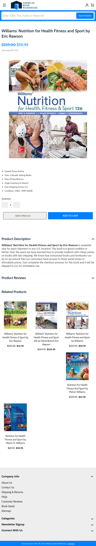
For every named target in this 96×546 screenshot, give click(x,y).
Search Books (85, 15)
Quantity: (6, 198)
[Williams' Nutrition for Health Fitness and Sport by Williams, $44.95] (77, 315)
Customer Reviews (12, 501)
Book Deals (8, 506)
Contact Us (8, 487)
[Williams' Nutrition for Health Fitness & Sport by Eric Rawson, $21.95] (15, 315)
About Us (7, 482)
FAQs (4, 496)
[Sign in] (87, 5)
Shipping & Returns (12, 492)
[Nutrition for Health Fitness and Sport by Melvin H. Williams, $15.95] (15, 417)
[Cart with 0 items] (92, 5)
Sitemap (6, 510)
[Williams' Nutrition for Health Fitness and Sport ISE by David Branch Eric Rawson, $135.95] (46, 315)
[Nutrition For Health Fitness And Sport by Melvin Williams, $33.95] (77, 366)
